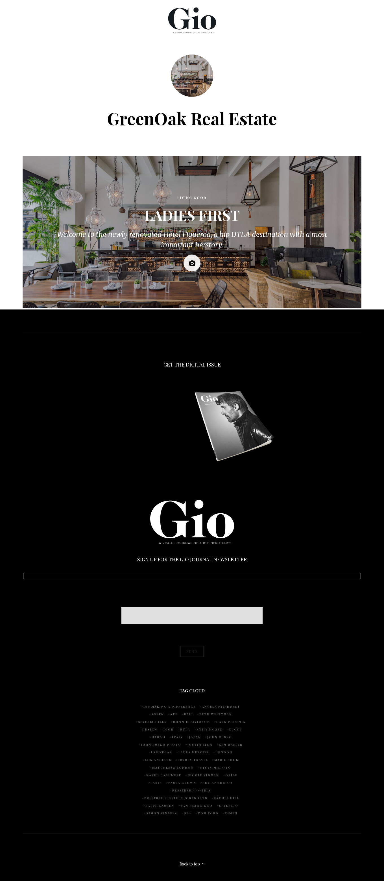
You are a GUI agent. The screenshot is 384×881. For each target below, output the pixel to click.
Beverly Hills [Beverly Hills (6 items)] (152, 722)
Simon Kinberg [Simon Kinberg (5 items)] (162, 813)
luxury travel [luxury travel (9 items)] (193, 760)
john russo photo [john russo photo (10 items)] (161, 745)
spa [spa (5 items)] (187, 813)
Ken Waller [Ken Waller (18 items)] (231, 745)
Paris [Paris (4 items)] (156, 783)
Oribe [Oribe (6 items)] (231, 775)
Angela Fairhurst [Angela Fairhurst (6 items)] (221, 706)
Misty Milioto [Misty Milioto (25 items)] (215, 767)
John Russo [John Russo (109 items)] (219, 737)
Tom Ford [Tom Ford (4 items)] (208, 813)
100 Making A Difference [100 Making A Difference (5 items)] (169, 706)
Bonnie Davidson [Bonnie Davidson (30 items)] (191, 722)
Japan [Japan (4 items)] (195, 737)
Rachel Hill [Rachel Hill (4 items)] (226, 798)
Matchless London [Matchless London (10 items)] (173, 767)
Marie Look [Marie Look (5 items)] (226, 760)
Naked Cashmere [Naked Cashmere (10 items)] (163, 775)
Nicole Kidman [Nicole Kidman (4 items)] (203, 775)
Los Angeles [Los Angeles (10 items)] (158, 760)
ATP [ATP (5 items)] (174, 714)
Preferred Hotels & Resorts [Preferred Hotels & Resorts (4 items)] (176, 798)
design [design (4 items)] (149, 729)
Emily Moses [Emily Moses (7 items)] (209, 729)
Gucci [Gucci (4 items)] (235, 729)
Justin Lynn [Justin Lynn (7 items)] (200, 745)
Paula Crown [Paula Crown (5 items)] (182, 783)
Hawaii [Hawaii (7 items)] (159, 737)
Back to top (192, 864)
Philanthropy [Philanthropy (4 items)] (217, 783)
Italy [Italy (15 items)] (177, 737)
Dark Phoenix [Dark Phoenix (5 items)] (231, 722)
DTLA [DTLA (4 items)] (185, 729)
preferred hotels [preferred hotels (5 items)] (191, 790)
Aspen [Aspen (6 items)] (157, 714)
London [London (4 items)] (223, 752)
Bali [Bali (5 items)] (188, 714)
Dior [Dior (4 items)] (168, 729)
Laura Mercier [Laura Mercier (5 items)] (193, 752)
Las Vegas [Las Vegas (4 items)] (161, 752)
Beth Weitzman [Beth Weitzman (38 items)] (215, 714)
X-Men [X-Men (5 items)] (231, 813)
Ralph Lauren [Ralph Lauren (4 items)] (159, 806)
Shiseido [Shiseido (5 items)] (228, 806)
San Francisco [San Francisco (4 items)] (196, 806)
